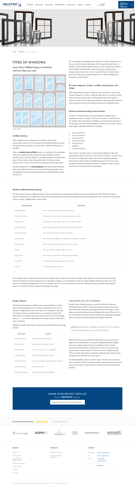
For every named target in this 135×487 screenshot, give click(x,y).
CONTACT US (100, 465)
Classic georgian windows (56, 456)
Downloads (17, 455)
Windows (30, 5)
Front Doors (49, 5)
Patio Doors (39, 5)
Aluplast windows (56, 452)
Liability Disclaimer (19, 463)
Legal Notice (17, 466)
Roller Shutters (60, 5)
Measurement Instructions (17, 459)
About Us (16, 452)
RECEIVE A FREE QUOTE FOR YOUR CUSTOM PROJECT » (67, 402)
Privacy (15, 470)
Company (80, 5)
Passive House (71, 5)
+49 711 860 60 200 (103, 453)
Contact (88, 5)
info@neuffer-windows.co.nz (101, 460)
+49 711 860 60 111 (103, 456)
